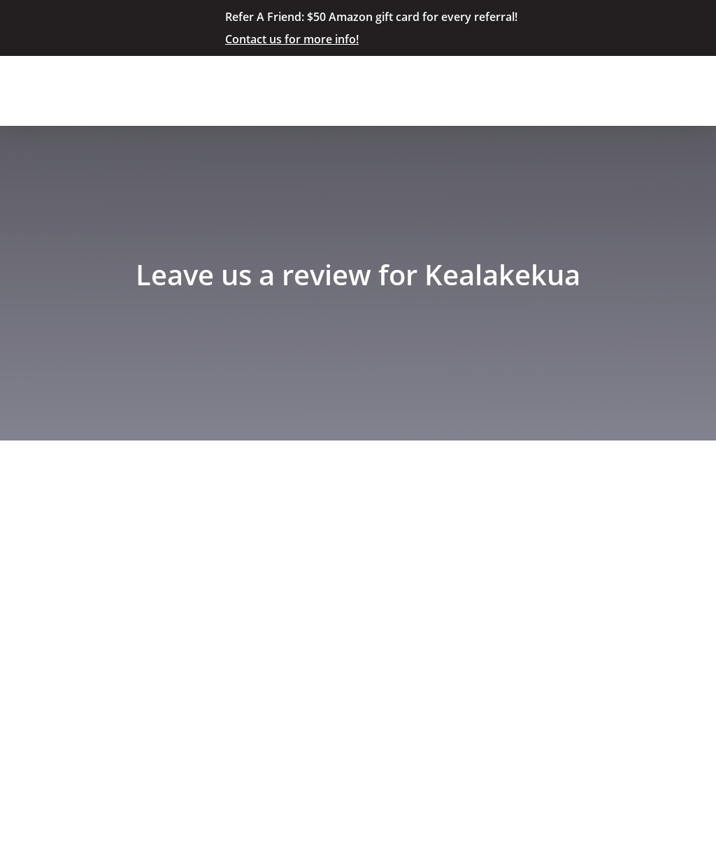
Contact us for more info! (292, 39)
